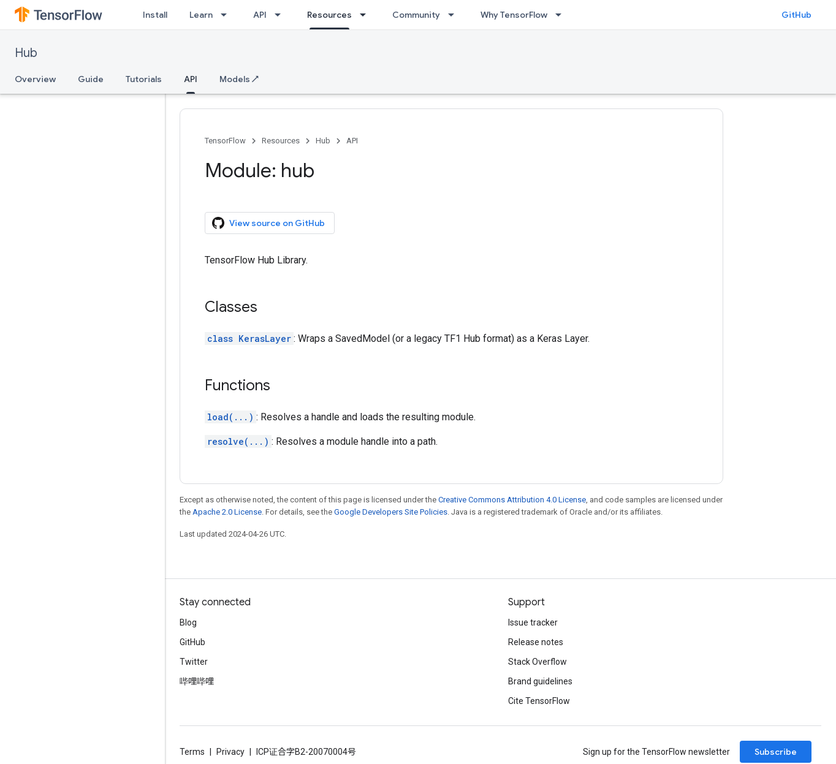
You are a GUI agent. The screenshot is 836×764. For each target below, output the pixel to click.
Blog (188, 622)
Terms (192, 752)
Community (416, 14)
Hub (26, 53)
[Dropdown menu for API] (281, 14)
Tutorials (144, 79)
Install (155, 14)
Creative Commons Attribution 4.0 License (512, 499)
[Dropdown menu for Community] (454, 14)
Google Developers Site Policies (390, 511)
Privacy (230, 752)
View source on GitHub (268, 223)
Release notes (535, 642)
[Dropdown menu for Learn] (227, 14)
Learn (201, 14)
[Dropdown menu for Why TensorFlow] (562, 14)
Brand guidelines (540, 681)
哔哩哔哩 (197, 681)
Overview (35, 79)
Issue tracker (533, 622)
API (260, 14)
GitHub (796, 14)
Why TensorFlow (514, 14)
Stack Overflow (537, 662)
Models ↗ (239, 79)
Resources (281, 140)
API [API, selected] (190, 79)
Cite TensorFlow (539, 701)
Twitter (194, 662)
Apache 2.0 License (227, 511)
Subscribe (775, 751)
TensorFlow (225, 140)
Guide (91, 79)
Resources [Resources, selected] (329, 14)
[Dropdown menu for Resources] (366, 14)
